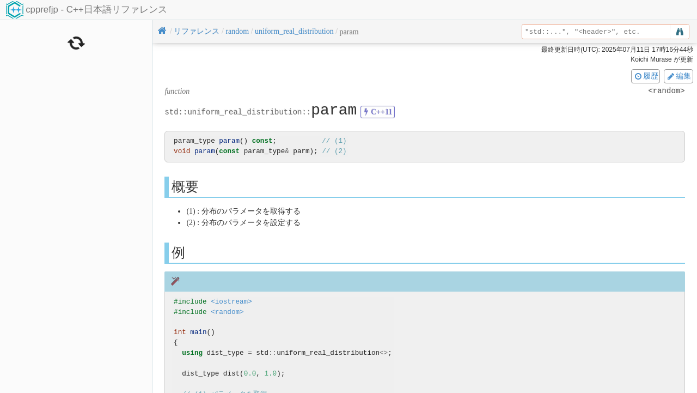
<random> (227, 312)
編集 (678, 75)
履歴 (645, 75)
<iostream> (231, 301)
